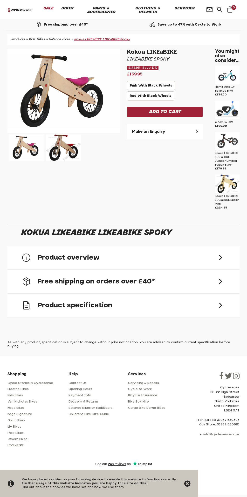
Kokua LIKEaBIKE (152, 52)
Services (185, 8)
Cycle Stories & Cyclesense (30, 383)
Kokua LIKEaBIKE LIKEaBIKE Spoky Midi (227, 200)
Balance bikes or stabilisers (90, 408)
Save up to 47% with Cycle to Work (189, 24)
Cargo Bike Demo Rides (146, 408)
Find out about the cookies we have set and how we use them (73, 487)
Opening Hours (80, 389)
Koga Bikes (16, 408)
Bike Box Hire (138, 401)
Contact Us (78, 383)
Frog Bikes (15, 433)
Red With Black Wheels (151, 97)
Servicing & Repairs (143, 383)
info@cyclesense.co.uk (221, 434)
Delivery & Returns (84, 401)
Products (18, 39)
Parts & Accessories (101, 10)
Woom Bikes (17, 439)
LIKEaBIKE (15, 445)
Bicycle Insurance (142, 395)
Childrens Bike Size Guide (89, 414)
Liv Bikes (14, 426)
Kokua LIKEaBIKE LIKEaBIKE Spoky (102, 39)
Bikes (67, 8)
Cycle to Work (140, 389)
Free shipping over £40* (66, 24)
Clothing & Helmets (148, 10)
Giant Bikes (16, 420)
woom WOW (224, 122)
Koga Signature (19, 414)
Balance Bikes (59, 39)
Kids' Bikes (37, 39)
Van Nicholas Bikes (22, 401)
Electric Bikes (18, 389)
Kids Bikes (15, 395)
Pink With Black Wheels (151, 87)
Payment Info (80, 395)
